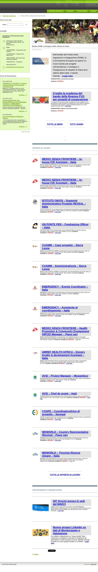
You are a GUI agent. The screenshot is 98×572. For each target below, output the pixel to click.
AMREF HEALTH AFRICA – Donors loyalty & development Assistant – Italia (63, 355)
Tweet (50, 550)
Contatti (93, 11)
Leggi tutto (67, 76)
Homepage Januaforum (56, 11)
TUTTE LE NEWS (55, 124)
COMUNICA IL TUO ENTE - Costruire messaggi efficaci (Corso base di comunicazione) (15, 85)
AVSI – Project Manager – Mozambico (65, 375)
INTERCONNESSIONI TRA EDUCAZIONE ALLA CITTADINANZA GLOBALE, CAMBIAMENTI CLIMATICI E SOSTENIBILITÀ (14, 103)
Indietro (36, 554)
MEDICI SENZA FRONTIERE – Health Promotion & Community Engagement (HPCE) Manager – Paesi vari (65, 331)
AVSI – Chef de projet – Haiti (59, 393)
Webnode (93, 564)
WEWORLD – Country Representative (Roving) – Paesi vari (65, 434)
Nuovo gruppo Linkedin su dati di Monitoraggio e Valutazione (69, 530)
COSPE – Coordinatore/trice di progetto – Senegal (61, 413)
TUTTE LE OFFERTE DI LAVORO (65, 475)
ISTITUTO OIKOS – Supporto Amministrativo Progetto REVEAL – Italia (64, 203)
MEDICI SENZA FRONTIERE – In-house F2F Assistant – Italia (62, 161)
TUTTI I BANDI (76, 124)
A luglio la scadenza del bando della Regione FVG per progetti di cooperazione (70, 96)
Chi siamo (70, 11)
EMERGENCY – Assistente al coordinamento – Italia (60, 309)
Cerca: (4, 24)
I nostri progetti (82, 11)
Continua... (22, 95)
